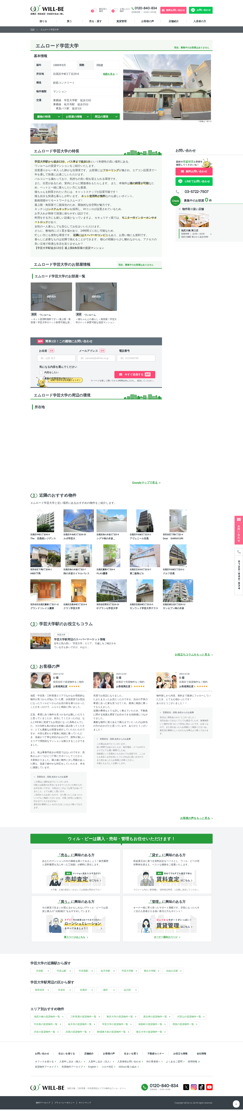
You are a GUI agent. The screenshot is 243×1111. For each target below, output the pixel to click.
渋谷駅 (39, 972)
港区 (105, 991)
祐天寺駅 (105, 972)
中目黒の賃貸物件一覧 (46, 1025)
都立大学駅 (150, 972)
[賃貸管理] (167, 925)
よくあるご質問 (174, 1063)
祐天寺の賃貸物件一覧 (80, 1025)
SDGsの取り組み (128, 1068)
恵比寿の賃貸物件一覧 (155, 1018)
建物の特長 (44, 116)
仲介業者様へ (153, 1063)
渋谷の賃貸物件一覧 (44, 1033)
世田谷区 (39, 991)
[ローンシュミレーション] (76, 925)
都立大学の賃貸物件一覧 (149, 1033)
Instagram (194, 1089)
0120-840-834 (146, 8)
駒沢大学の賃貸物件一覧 (120, 1018)
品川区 (127, 991)
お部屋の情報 (74, 116)
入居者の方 (199, 21)
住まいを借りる (66, 1055)
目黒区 (83, 991)
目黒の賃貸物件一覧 (76, 1033)
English (92, 1068)
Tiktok (201, 1089)
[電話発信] (239, 571)
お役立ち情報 (180, 1055)
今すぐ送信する (138, 374)
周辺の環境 (101, 116)
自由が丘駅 (172, 972)
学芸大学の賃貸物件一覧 (115, 1025)
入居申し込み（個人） (71, 1063)
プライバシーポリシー (64, 1104)
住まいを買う (131, 1055)
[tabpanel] (52, 304)
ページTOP (236, 1104)
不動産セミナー (155, 1055)
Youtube (209, 1088)
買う (69, 21)
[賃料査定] (167, 879)
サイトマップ (85, 1104)
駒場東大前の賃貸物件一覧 (111, 1033)
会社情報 (201, 1055)
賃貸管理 (121, 21)
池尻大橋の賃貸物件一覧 (47, 1018)
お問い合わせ (203, 10)
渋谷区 (61, 991)
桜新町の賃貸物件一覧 (150, 1025)
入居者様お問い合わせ (129, 1063)
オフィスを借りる (44, 1063)
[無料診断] (76, 879)
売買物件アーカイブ (72, 1068)
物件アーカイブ (43, 1104)
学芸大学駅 (127, 972)
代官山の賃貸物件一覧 (189, 1018)
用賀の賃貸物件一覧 (183, 1025)
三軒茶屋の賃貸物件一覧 (83, 1018)
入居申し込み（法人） (100, 1063)
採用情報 (192, 1063)
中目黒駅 (83, 972)
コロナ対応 (107, 1068)
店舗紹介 (174, 21)
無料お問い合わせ (175, 10)
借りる (43, 21)
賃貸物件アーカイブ (45, 1068)
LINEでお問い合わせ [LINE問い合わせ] (197, 181)
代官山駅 (61, 972)
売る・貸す (95, 21)
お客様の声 (147, 21)
